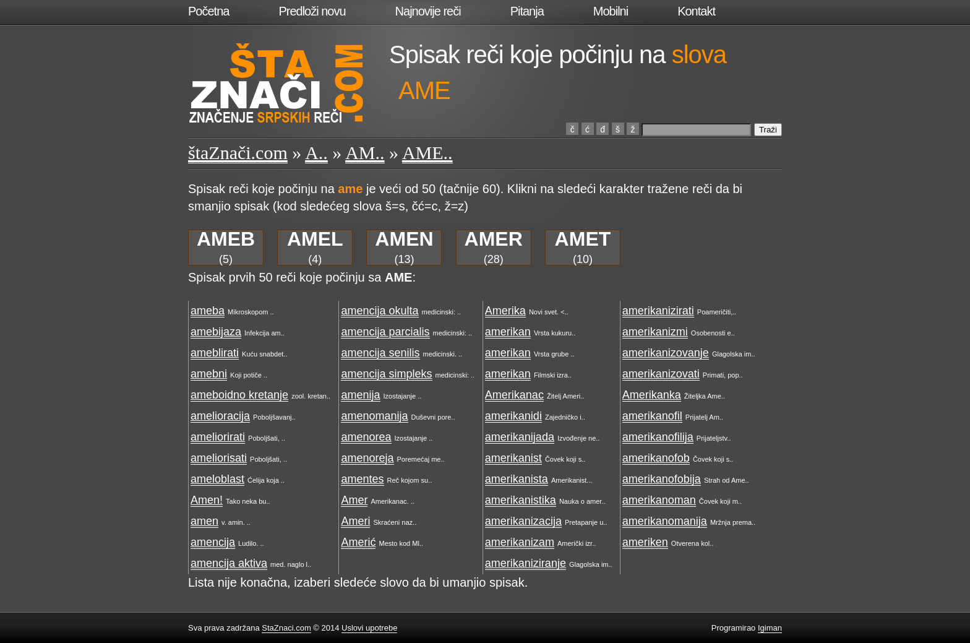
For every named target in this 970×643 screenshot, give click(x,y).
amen (204, 521)
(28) (494, 247)
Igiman (770, 627)
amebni (209, 374)
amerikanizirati (658, 310)
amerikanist (513, 458)
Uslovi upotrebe (369, 627)
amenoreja (367, 458)
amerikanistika (520, 500)
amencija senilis (380, 353)
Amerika (505, 310)
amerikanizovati (661, 374)
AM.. (364, 152)
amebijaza (216, 332)
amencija (213, 542)
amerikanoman (659, 500)
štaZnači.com (238, 152)
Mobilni (610, 11)
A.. (316, 152)
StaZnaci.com (286, 627)
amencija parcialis (385, 332)
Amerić (358, 542)
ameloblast (217, 479)
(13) (404, 247)
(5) (226, 247)
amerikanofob (656, 458)
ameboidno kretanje (239, 395)
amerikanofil (652, 416)
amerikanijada (519, 437)
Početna (208, 11)
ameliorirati (218, 437)
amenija (360, 395)
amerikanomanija (664, 521)
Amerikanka (651, 395)
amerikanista (516, 479)
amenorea (366, 437)
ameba (208, 310)
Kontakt (696, 11)
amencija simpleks (386, 374)
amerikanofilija (657, 437)
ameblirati (215, 353)
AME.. (427, 152)
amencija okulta (379, 310)
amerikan (508, 332)
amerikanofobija (661, 479)
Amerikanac (514, 395)
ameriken (645, 542)
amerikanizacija (523, 521)
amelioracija (220, 416)
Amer (354, 500)
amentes (362, 479)
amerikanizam (519, 542)
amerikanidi (513, 416)
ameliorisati (219, 458)
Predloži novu (311, 11)
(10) (583, 247)
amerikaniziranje (525, 563)
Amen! (207, 500)
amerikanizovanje (665, 353)
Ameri (355, 521)
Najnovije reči (428, 11)
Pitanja (527, 11)
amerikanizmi (655, 332)
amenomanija (374, 416)
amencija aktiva (229, 563)
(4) (315, 247)
